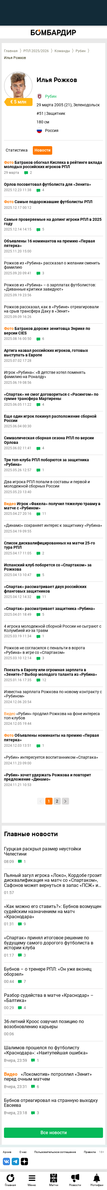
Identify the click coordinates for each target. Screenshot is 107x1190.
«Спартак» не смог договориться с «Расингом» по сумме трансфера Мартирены (51, 396)
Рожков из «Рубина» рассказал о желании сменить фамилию (52, 265)
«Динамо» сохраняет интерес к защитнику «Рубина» (53, 525)
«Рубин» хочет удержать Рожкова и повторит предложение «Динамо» (47, 777)
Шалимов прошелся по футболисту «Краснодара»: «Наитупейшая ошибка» (46, 1050)
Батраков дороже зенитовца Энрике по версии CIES (47, 330)
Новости (43, 150)
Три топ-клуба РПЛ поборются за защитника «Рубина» (46, 462)
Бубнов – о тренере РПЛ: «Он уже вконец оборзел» (47, 972)
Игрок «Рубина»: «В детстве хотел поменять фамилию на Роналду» (45, 374)
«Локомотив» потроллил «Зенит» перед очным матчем (48, 1077)
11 (44, 514)
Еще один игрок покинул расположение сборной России (50, 418)
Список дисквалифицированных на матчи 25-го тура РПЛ (49, 545)
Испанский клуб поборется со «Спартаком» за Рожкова (48, 567)
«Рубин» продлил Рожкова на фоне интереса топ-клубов (52, 716)
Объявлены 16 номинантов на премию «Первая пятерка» (49, 243)
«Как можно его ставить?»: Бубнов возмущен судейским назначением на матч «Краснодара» (52, 911)
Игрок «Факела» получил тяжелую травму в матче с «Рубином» (52, 506)
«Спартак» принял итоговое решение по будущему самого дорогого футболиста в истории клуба (48, 942)
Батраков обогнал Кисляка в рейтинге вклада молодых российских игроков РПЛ (53, 164)
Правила (90, 1152)
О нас (23, 1152)
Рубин (81, 51)
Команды (62, 51)
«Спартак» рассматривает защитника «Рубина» (49, 609)
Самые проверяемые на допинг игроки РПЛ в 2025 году (53, 221)
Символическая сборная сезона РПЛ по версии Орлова (49, 440)
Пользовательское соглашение (55, 1152)
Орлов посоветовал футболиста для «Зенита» (47, 184)
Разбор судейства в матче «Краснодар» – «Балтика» (49, 998)
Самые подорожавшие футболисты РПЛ (48, 202)
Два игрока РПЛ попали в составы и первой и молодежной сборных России (47, 484)
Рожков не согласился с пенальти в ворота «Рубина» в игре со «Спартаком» (44, 650)
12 (44, 680)
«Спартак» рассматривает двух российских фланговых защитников (45, 589)
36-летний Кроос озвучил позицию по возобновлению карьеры (44, 1024)
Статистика (17, 150)
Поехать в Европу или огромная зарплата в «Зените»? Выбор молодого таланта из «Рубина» (50, 672)
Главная (11, 51)
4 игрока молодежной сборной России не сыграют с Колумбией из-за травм (52, 628)
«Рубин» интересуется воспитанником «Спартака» (51, 757)
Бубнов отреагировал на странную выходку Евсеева (51, 1103)
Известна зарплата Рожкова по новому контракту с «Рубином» (53, 694)
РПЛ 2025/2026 (36, 51)
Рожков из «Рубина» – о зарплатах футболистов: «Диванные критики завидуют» (50, 287)
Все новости (54, 1132)
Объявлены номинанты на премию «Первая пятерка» (51, 737)
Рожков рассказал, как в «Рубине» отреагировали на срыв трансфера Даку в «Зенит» (51, 309)
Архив (7, 1152)
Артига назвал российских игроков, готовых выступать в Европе (46, 352)
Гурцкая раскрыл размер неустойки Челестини (42, 851)
